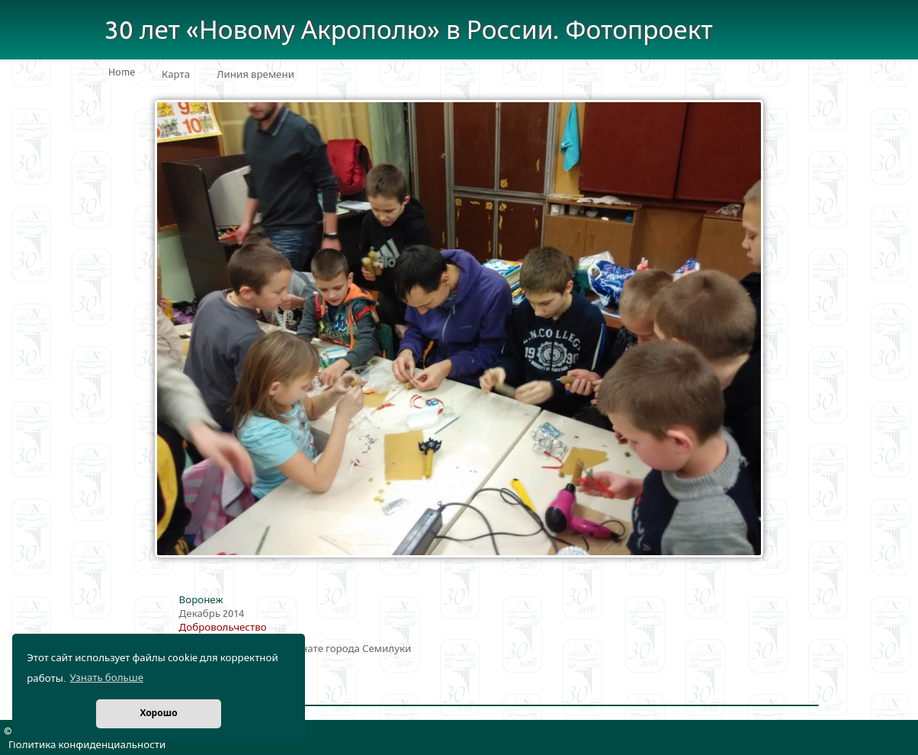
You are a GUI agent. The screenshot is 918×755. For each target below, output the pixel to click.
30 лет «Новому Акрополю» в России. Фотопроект (408, 31)
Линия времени (255, 74)
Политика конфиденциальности (86, 745)
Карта (176, 74)
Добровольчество (223, 627)
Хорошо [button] (158, 713)
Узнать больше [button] (106, 678)
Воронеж (201, 600)
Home (121, 72)
